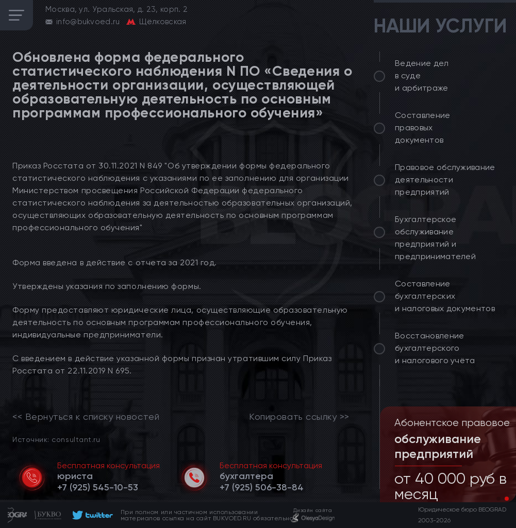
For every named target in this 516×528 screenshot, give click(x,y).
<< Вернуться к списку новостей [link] (85, 416)
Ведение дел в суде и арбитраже (422, 75)
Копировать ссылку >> (299, 416)
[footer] (91, 515)
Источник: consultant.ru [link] (56, 439)
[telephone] (97, 487)
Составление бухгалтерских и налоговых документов (445, 296)
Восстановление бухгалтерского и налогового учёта (435, 348)
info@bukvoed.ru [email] (88, 21)
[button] (498, 499)
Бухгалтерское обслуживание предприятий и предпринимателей (435, 237)
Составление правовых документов (423, 127)
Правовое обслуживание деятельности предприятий (445, 179)
